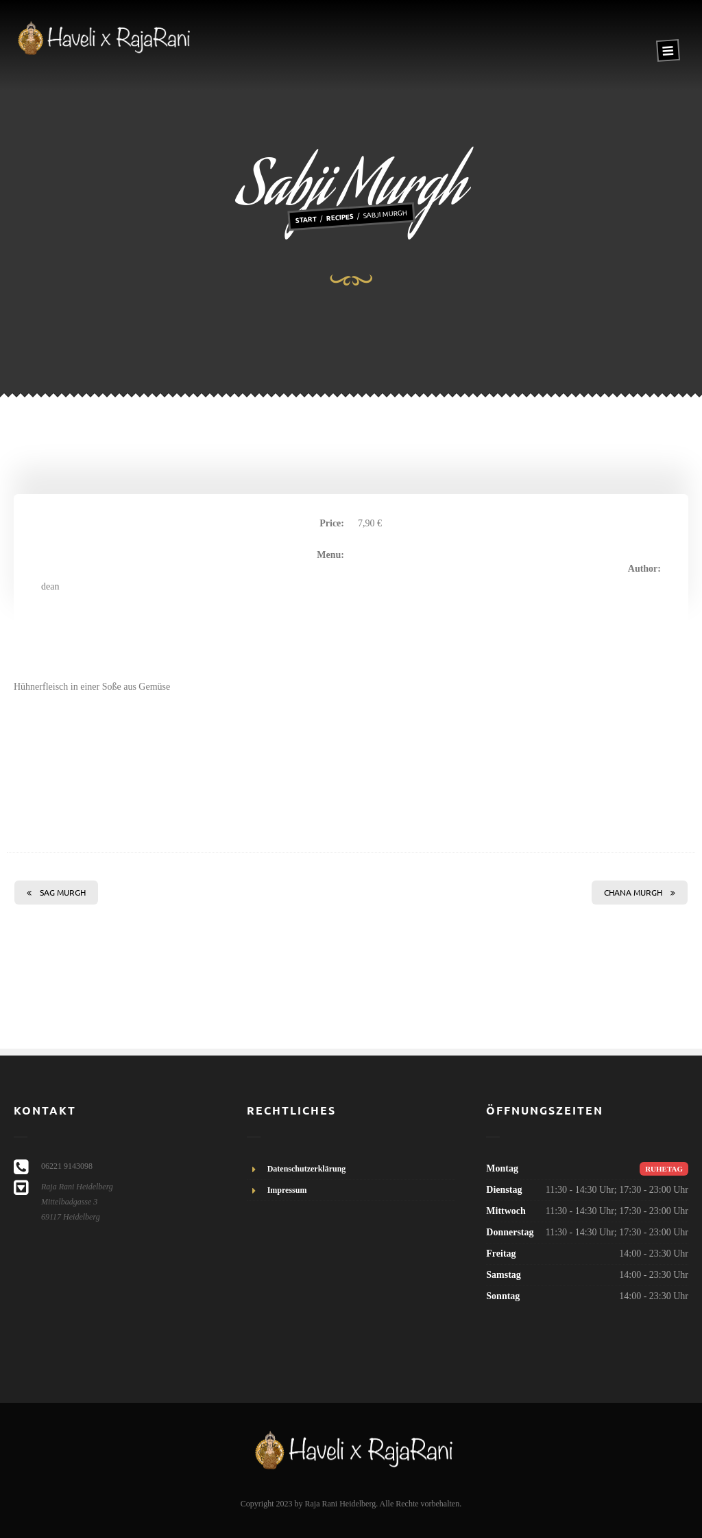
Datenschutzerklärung (306, 1169)
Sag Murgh (56, 892)
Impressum (287, 1190)
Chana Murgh (639, 892)
